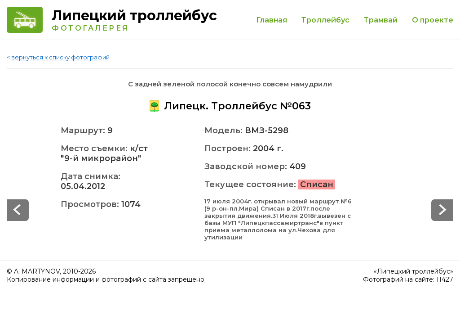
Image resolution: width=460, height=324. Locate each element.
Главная (271, 20)
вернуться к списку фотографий (60, 57)
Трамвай (381, 20)
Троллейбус (325, 20)
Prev (442, 210)
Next (18, 210)
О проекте (432, 20)
